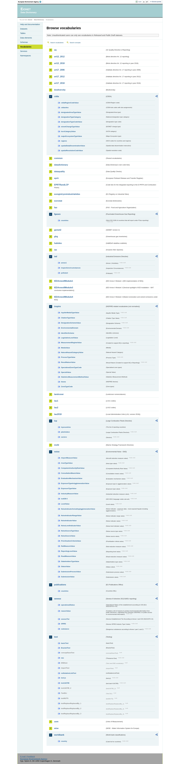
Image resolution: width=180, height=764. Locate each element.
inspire (57, 306)
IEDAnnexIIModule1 (63, 281)
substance (65, 629)
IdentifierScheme (67, 333)
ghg (56, 236)
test (56, 637)
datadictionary (61, 165)
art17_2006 (59, 70)
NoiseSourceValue (68, 536)
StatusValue (65, 566)
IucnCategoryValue (68, 131)
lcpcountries (66, 427)
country (64, 741)
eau (62, 658)
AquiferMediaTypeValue (70, 313)
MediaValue (65, 348)
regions (64, 141)
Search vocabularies (56, 42)
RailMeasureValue (68, 546)
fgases (57, 214)
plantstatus (65, 432)
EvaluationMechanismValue (71, 478)
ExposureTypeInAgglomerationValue (75, 483)
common (58, 158)
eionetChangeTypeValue (70, 127)
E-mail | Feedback (27, 757)
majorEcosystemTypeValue (71, 136)
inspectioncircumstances (71, 268)
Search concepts (75, 42)
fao (55, 207)
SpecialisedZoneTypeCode (71, 367)
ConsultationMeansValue (70, 473)
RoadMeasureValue (68, 556)
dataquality (59, 171)
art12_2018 (59, 63)
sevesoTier (65, 619)
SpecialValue (66, 372)
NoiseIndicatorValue (68, 521)
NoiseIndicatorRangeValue (71, 515)
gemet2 (57, 230)
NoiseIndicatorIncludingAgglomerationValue (78, 509)
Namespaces (25, 56)
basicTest (64, 643)
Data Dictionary (39, 19)
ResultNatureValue (68, 362)
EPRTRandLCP (61, 185)
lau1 (56, 401)
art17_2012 (59, 76)
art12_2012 (59, 57)
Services (23, 51)
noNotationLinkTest (68, 673)
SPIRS (63, 624)
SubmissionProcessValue (71, 572)
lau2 (56, 407)
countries (64, 220)
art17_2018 (59, 83)
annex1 (64, 263)
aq (55, 50)
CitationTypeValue (68, 318)
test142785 (65, 683)
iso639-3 (64, 499)
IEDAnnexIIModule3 (63, 287)
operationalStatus (68, 605)
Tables (22, 33)
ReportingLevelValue (69, 551)
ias (55, 250)
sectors (64, 437)
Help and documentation (30, 24)
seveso (57, 599)
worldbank (59, 735)
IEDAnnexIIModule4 (63, 297)
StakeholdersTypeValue (70, 561)
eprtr (56, 178)
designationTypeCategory (71, 117)
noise (56, 452)
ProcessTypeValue (68, 357)
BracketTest (65, 648)
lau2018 (58, 414)
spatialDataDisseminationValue (73, 146)
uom (56, 722)
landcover (59, 394)
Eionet (30, 19)
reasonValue (66, 611)
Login (140, 1)
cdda (56, 96)
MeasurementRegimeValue (71, 343)
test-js (63, 678)
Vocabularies (25, 47)
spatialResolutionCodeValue (72, 150)
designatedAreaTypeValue (71, 112)
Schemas (24, 42)
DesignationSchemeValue (71, 323)
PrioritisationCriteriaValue (71, 541)
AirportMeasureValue (69, 458)
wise (56, 728)
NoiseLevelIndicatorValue (71, 526)
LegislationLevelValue (69, 338)
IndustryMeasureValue (69, 494)
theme (63, 382)
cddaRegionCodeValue (70, 103)
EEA (30, 2)
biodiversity (60, 90)
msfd (56, 445)
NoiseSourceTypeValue (70, 531)
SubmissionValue (67, 577)
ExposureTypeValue (68, 488)
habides (58, 243)
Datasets (23, 29)
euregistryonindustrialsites (67, 194)
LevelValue (65, 504)
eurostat (58, 201)
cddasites (65, 107)
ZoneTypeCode (67, 386)
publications (60, 585)
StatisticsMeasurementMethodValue (75, 377)
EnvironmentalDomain (69, 328)
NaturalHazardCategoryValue (72, 352)
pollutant (64, 273)
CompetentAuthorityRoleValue (72, 468)
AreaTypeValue (67, 463)
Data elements (26, 38)
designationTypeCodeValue (71, 122)
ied (55, 256)
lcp (55, 421)
